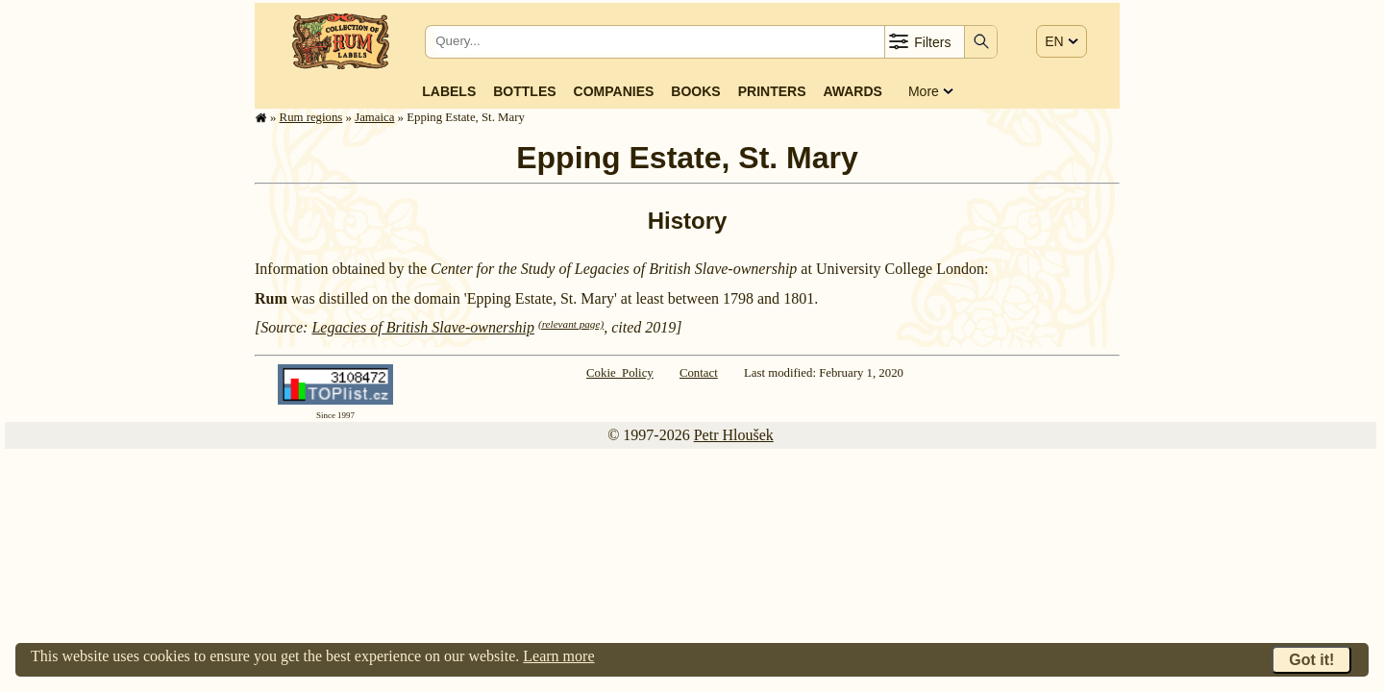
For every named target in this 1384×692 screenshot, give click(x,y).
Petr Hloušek (734, 435)
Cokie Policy (620, 373)
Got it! (1311, 660)
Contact (699, 373)
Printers (772, 91)
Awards (852, 91)
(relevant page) (571, 324)
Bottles (524, 91)
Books (695, 91)
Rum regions (311, 117)
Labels (449, 91)
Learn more (558, 656)
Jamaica (374, 117)
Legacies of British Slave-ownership (422, 327)
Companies (614, 91)
